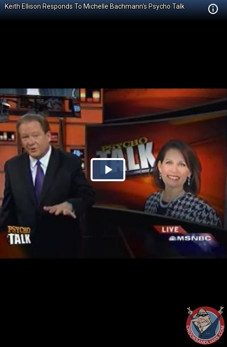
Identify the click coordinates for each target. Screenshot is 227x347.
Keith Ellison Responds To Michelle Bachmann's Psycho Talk (95, 6)
